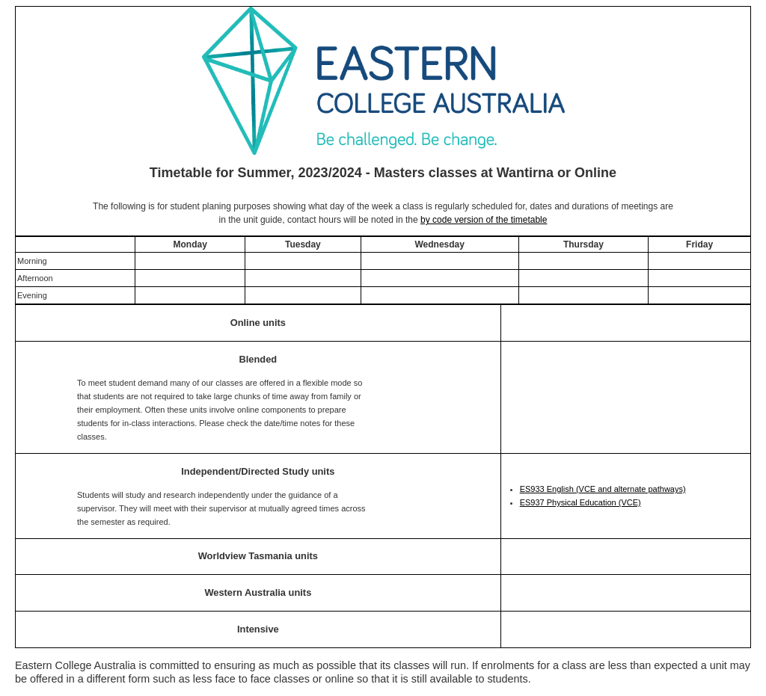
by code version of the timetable (483, 220)
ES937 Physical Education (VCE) (580, 502)
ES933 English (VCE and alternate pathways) (603, 488)
